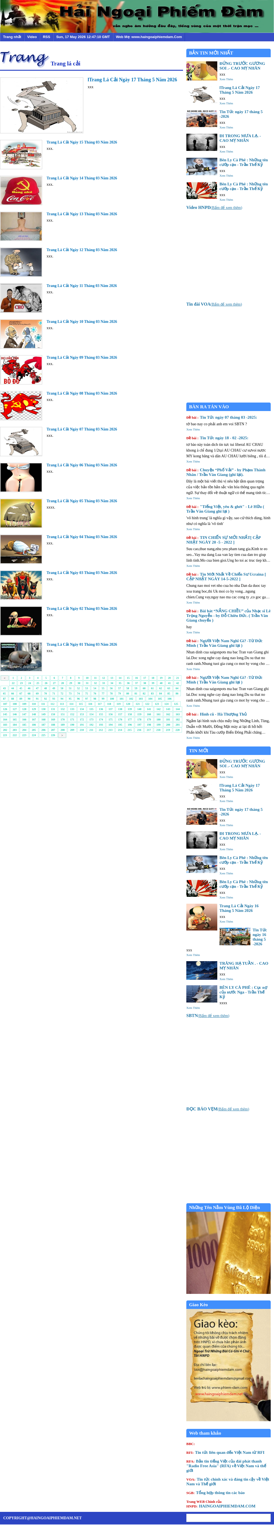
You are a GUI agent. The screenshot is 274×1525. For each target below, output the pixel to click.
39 (153, 683)
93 (53, 698)
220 (177, 729)
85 (168, 693)
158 (130, 714)
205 (34, 729)
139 (130, 709)
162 (168, 714)
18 (153, 677)
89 (20, 698)
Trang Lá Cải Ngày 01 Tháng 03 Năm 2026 (82, 644)
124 (166, 703)
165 (15, 719)
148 (34, 714)
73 (70, 693)
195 (120, 724)
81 (136, 693)
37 (136, 683)
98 (94, 698)
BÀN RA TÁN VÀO (209, 406)
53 (86, 688)
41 (169, 683)
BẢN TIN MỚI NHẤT (211, 53)
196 (130, 724)
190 (72, 724)
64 (177, 688)
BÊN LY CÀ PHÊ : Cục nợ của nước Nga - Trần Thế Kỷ (243, 992)
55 (103, 688)
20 (169, 677)
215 (129, 729)
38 (144, 683)
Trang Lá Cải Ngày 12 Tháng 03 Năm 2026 (82, 250)
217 (149, 729)
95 (70, 698)
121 (138, 703)
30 (79, 683)
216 (139, 729)
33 (103, 683)
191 (82, 724)
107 (5, 703)
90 (29, 698)
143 (168, 709)
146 (15, 714)
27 (54, 683)
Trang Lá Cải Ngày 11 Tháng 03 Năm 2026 (82, 286)
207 (53, 729)
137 (111, 709)
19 (161, 677)
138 (120, 709)
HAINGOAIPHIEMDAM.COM (220, 1504)
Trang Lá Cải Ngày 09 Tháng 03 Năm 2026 (82, 357)
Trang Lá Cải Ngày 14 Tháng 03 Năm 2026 (82, 178)
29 (70, 683)
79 (119, 693)
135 (91, 709)
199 (158, 724)
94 (62, 698)
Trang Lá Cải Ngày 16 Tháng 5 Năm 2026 (239, 908)
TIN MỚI (198, 750)
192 (91, 724)
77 (103, 693)
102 (131, 698)
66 (12, 693)
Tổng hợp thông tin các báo (215, 1492)
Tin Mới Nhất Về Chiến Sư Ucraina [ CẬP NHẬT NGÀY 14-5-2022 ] (226, 576)
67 (20, 693)
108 (15, 703)
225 (43, 735)
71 (53, 693)
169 (53, 719)
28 (62, 683)
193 (101, 724)
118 (109, 703)
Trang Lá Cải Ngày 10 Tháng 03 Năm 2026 (82, 322)
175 (111, 719)
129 (34, 709)
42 (177, 683)
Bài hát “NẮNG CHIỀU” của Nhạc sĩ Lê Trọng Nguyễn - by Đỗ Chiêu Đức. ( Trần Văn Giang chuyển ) (228, 615)
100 (112, 698)
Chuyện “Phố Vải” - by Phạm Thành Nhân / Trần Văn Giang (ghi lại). (226, 472)
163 (178, 714)
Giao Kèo (198, 1304)
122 (147, 703)
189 (63, 724)
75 (86, 693)
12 (103, 677)
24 (29, 683)
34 (111, 683)
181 (168, 719)
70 (45, 693)
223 (24, 735)
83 (152, 693)
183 (5, 724)
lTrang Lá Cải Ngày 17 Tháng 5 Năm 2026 (132, 79)
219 (168, 729)
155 (101, 714)
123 (157, 703)
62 (160, 688)
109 (24, 703)
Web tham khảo (205, 1433)
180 (158, 719)
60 (144, 688)
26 (46, 683)
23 (21, 683)
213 (110, 729)
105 (160, 698)
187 (43, 724)
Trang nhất (12, 37)
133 (72, 709)
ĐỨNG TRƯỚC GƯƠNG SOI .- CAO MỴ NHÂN (242, 65)
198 (149, 724)
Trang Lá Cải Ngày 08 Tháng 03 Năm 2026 (82, 393)
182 (178, 719)
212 (101, 729)
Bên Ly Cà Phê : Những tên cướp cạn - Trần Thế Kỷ (243, 162)
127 (15, 709)
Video (32, 37)
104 (150, 698)
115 (81, 703)
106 (169, 698)
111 (43, 703)
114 (71, 703)
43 (4, 688)
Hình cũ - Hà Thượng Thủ (216, 714)
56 (111, 688)
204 (24, 729)
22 (13, 683)
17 (144, 677)
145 (5, 714)
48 (45, 688)
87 (4, 698)
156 (111, 714)
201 (178, 724)
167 (34, 719)
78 (111, 693)
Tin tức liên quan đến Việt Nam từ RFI (225, 1452)
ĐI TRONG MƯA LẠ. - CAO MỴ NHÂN (240, 138)
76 (94, 693)
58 (127, 688)
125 (176, 703)
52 (78, 688)
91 (37, 698)
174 (101, 719)
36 (128, 683)
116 (90, 703)
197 (139, 724)
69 (37, 693)
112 (52, 703)
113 (62, 703)
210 (82, 729)
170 (63, 719)
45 (20, 688)
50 (62, 688)
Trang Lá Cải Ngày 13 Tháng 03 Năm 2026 (82, 214)
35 (120, 683)
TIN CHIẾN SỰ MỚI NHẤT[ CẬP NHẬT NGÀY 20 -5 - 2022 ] (223, 539)
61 (152, 688)
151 (63, 714)
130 (43, 709)
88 (12, 698)
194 (111, 724)
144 (178, 709)
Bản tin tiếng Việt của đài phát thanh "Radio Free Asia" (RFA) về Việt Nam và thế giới (226, 1466)
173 (91, 719)
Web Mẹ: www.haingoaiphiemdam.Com (149, 37)
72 (62, 693)
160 (149, 714)
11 (95, 677)
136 (101, 709)
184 (15, 724)
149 (43, 714)
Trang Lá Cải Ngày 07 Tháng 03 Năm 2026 (82, 429)
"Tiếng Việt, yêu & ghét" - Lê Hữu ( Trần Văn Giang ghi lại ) (225, 508)
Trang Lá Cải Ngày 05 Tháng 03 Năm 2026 (82, 501)
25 (37, 683)
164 (5, 719)
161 (158, 714)
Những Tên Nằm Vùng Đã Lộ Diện (224, 1207)
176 (120, 719)
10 (87, 677)
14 (120, 677)
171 (72, 719)
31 (87, 683)
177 (130, 719)
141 (149, 709)
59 (136, 688)
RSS (46, 37)
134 (82, 709)
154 (91, 714)
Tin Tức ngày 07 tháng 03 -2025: (221, 417)
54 (94, 688)
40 (161, 683)
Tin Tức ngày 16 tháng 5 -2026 (260, 937)
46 (29, 688)
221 (5, 735)
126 (5, 709)
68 (29, 693)
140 (139, 709)
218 (158, 729)
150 (53, 714)
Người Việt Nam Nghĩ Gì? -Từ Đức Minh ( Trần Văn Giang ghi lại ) (224, 643)
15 (128, 677)
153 (82, 714)
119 (119, 703)
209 (72, 729)
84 (160, 693)
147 (24, 714)
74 (78, 693)
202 (5, 729)
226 (53, 735)
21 (177, 677)
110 (34, 703)
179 (149, 719)
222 (15, 735)
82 (144, 693)
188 (53, 724)
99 (103, 698)
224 (34, 735)
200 (168, 724)
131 (53, 709)
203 (15, 729)
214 (120, 729)
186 (34, 724)
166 (24, 719)
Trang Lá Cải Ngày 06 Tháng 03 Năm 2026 (82, 465)
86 (177, 693)
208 (63, 729)
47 (37, 688)
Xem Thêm (226, 79)
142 (158, 709)
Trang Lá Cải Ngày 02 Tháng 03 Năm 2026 (82, 609)
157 (120, 714)
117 (100, 703)
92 (45, 698)
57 (119, 688)
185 (24, 724)
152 (72, 714)
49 (53, 688)
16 (136, 677)
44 (12, 688)
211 (91, 729)
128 (24, 709)
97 (86, 698)
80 (127, 693)
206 (43, 729)
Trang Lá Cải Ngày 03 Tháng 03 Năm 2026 (82, 573)
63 (168, 688)
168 (43, 719)
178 (139, 719)
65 (4, 693)
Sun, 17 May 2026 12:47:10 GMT (83, 37)
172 (82, 719)
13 (111, 677)
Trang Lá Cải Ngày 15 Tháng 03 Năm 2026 (82, 142)
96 (78, 698)
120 (128, 703)
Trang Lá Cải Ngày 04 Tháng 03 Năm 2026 (82, 537)
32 (95, 683)
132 (63, 709)
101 (121, 698)
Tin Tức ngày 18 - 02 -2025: (217, 438)
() (214, 208)
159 (139, 714)
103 (141, 698)
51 (70, 688)
